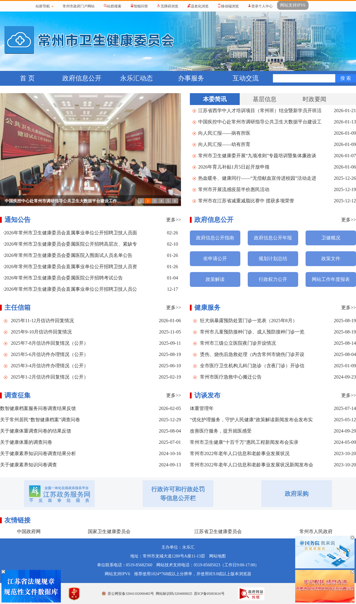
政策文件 (330, 258)
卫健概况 (330, 237)
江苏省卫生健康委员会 (218, 531)
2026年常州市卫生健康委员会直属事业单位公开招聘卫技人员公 (70, 289)
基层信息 (264, 99)
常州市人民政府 (316, 531)
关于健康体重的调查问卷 (26, 442)
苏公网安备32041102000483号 (131, 594)
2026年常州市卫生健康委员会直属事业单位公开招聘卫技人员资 (70, 266)
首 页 (27, 78)
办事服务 (191, 78)
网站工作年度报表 (331, 279)
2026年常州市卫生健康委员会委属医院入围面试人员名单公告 (68, 255)
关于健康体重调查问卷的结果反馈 (35, 430)
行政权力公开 (273, 279)
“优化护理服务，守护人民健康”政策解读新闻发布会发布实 (251, 419)
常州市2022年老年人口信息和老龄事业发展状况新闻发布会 (251, 464)
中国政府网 (29, 531)
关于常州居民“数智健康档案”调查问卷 (40, 419)
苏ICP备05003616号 (209, 594)
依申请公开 (215, 258)
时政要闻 (314, 99)
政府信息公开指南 (215, 237)
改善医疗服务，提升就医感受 (221, 430)
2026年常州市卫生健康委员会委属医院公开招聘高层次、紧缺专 (70, 244)
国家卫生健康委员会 (109, 531)
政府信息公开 (81, 78)
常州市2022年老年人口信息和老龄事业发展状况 (240, 453)
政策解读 (215, 279)
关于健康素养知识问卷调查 (28, 464)
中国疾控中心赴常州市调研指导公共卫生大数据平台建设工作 (61, 201)
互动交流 (246, 78)
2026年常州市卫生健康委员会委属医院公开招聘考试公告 (63, 277)
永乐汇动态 (136, 78)
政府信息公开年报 (273, 237)
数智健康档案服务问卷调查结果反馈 (38, 408)
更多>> (173, 219)
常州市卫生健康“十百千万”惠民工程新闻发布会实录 (244, 442)
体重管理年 (202, 408)
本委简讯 (215, 99)
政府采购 (297, 493)
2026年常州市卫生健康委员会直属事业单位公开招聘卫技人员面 (70, 232)
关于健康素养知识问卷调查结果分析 (38, 453)
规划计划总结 (273, 258)
